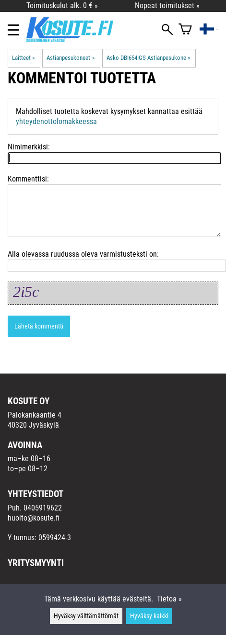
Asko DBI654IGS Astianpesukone (148, 57)
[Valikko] (13, 29)
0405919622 (43, 507)
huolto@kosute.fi (33, 517)
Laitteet (23, 57)
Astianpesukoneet (70, 57)
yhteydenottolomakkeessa (56, 121)
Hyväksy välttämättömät (86, 616)
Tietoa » (169, 598)
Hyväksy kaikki (149, 616)
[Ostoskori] (185, 30)
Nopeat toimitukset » (167, 5)
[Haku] (167, 30)
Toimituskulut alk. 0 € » (62, 5)
